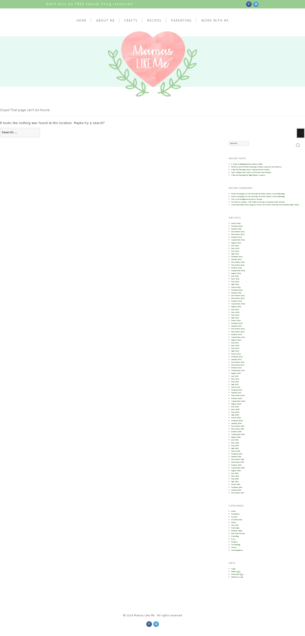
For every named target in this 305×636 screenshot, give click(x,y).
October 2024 (236, 267)
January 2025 (236, 259)
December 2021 (237, 362)
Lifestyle (235, 525)
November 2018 (237, 462)
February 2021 (236, 390)
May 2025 (235, 251)
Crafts (131, 20)
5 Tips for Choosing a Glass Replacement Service (250, 169)
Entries (235, 571)
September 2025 (238, 240)
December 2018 (237, 459)
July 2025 (235, 245)
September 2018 (238, 467)
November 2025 (237, 234)
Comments (237, 574)
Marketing (235, 528)
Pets (233, 539)
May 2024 (235, 281)
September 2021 (238, 370)
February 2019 (236, 454)
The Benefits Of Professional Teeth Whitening (266, 193)
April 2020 (235, 415)
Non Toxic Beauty (238, 533)
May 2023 (235, 315)
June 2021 (235, 379)
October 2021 (236, 367)
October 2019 (236, 431)
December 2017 (237, 492)
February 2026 (237, 226)
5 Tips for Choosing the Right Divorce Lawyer (248, 175)
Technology (235, 544)
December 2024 (238, 262)
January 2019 (236, 456)
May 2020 (235, 412)
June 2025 (235, 248)
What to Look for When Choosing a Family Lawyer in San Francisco (256, 167)
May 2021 (235, 381)
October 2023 (236, 301)
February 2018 (236, 487)
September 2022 (238, 337)
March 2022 (236, 354)
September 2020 (238, 401)
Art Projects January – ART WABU (244, 202)
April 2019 (234, 448)
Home (82, 20)
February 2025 (236, 256)
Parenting (181, 20)
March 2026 (236, 223)
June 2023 (235, 312)
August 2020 (236, 404)
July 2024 (235, 276)
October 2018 (236, 465)
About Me (105, 20)
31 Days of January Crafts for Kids (272, 202)
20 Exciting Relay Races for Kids (250, 199)
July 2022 (235, 342)
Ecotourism (235, 514)
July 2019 (234, 440)
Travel (234, 547)
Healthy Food (236, 519)
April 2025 (235, 253)
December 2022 (238, 328)
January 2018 (236, 490)
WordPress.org (237, 577)
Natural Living (236, 530)
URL (233, 199)
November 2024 (237, 265)
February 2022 (237, 356)
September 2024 (238, 270)
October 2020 (236, 398)
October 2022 (236, 334)
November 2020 (238, 395)
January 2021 (236, 392)
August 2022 (236, 340)
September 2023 (238, 303)
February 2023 (236, 323)
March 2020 (236, 417)
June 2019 (235, 442)
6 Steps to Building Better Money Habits (247, 164)
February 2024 (236, 290)
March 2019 (235, 451)
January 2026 (236, 229)
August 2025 (236, 242)
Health (234, 517)
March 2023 (236, 320)
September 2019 (238, 434)
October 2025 (236, 237)
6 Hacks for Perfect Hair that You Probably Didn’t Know (277, 204)
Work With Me (215, 20)
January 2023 (236, 326)
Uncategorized (237, 550)
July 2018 (234, 473)
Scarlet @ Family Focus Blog (242, 204)
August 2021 (236, 373)
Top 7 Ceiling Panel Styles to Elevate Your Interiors (251, 172)
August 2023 (236, 306)
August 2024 (236, 273)
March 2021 (235, 387)
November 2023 (237, 298)
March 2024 (236, 287)
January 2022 (236, 359)
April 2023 (235, 317)
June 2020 (235, 409)
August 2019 (236, 437)
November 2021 (237, 365)
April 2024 (235, 284)
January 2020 (236, 423)
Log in (233, 568)
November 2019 (237, 429)
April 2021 (235, 384)
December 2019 (237, 426)
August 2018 (236, 470)
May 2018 (235, 478)
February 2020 (237, 420)
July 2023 (235, 309)
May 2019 (235, 445)
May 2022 (235, 348)
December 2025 (238, 231)
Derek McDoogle (238, 193)
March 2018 (235, 484)
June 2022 (235, 345)
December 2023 (238, 295)
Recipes (154, 20)
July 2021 (234, 376)
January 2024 (236, 292)
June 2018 (235, 476)
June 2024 (235, 278)
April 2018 (234, 481)
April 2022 (235, 351)
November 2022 (238, 331)
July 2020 (235, 406)
